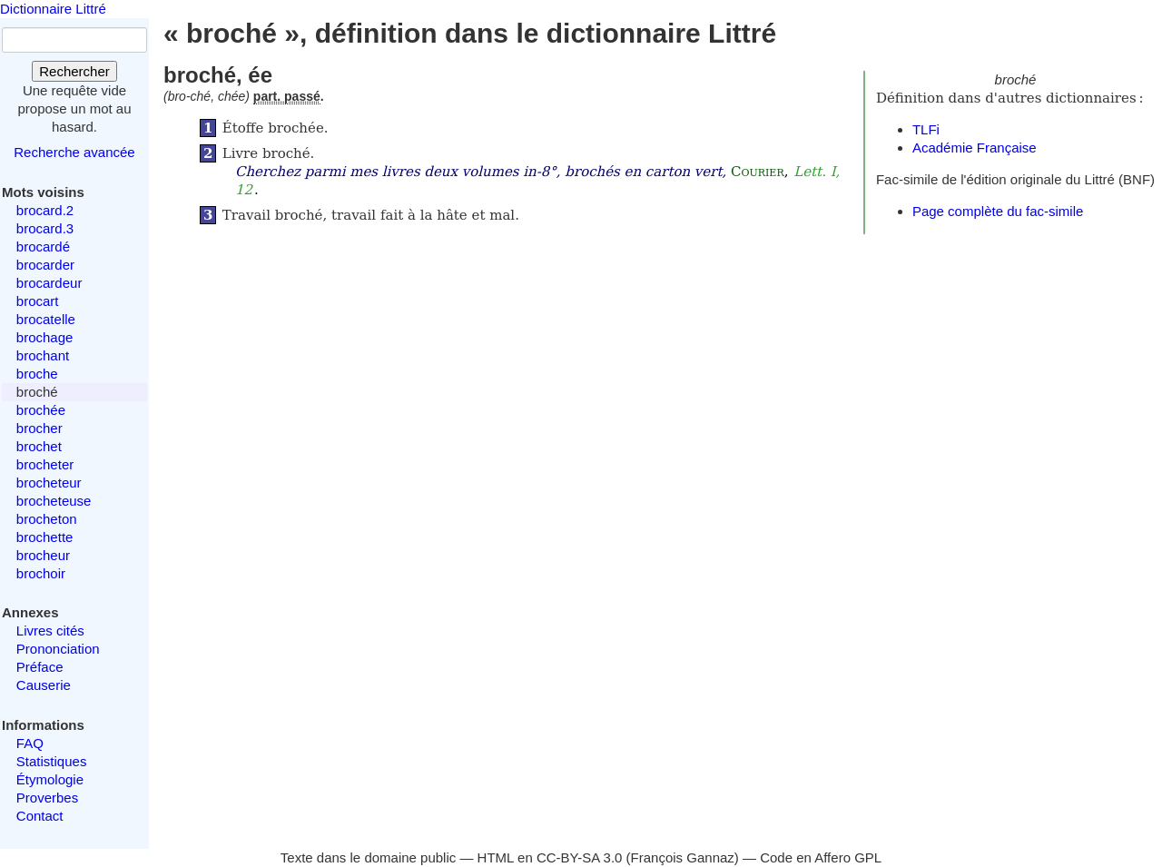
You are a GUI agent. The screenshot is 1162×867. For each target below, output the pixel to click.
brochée (40, 410)
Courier (757, 171)
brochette (45, 537)
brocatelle (45, 319)
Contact (40, 815)
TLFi (926, 129)
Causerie (43, 685)
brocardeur (49, 283)
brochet (39, 446)
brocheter (45, 464)
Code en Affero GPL (820, 857)
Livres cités (50, 630)
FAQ (30, 743)
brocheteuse (54, 500)
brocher (39, 428)
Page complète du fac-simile (997, 211)
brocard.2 (45, 210)
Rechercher (74, 71)
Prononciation (58, 648)
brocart (37, 301)
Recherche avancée (74, 152)
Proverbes (47, 797)
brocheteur (49, 482)
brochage (45, 337)
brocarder (45, 264)
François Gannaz (682, 857)
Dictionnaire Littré (53, 8)
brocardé (43, 246)
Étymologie (50, 779)
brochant (42, 355)
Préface (40, 667)
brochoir (40, 573)
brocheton (46, 519)
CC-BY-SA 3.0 (580, 857)
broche (37, 373)
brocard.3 (45, 228)
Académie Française (974, 147)
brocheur (43, 555)
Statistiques (51, 761)
